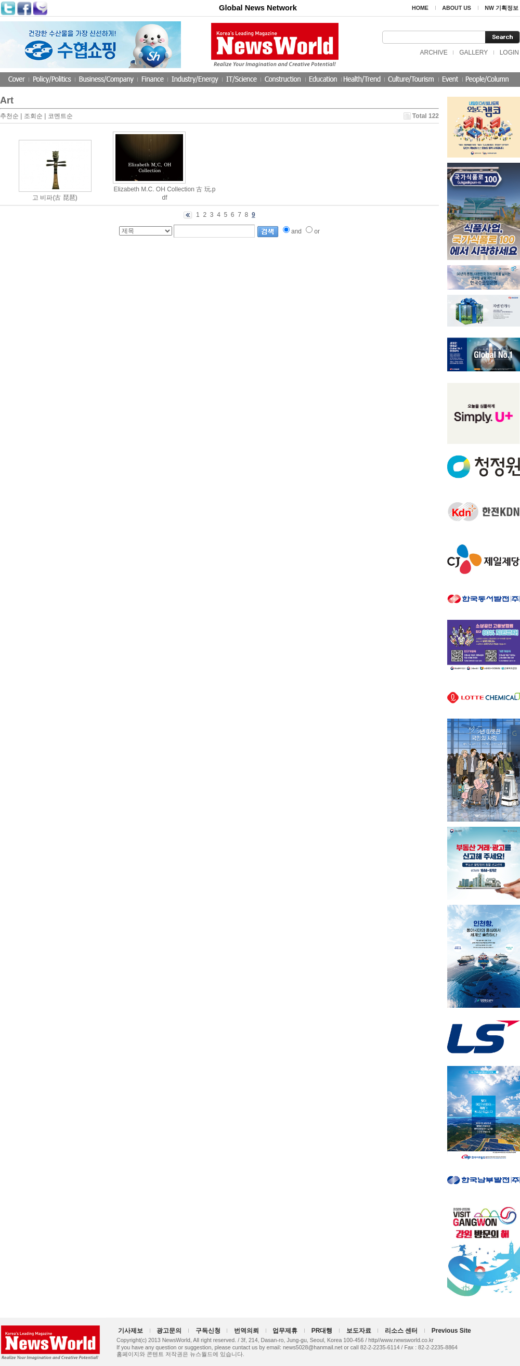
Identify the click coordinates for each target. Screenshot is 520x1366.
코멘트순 (60, 116)
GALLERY (473, 52)
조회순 (33, 116)
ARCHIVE (433, 52)
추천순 (9, 116)
